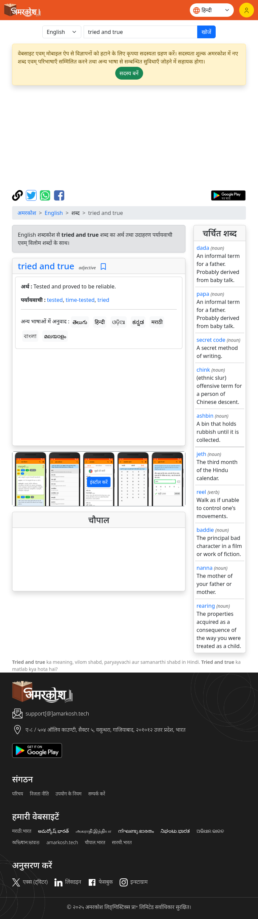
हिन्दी (100, 322)
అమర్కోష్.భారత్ (53, 831)
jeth (201, 454)
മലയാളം (55, 336)
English (54, 213)
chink (203, 369)
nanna (205, 567)
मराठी (157, 322)
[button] (25, 479)
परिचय (17, 793)
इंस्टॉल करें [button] (99, 482)
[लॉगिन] (246, 10)
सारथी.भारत (122, 842)
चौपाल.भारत (95, 842)
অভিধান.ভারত (26, 842)
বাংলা (30, 336)
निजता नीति (39, 793)
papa (203, 293)
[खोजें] (141, 32)
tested (55, 300)
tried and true (46, 266)
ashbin (205, 415)
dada (203, 247)
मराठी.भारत (21, 831)
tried (103, 300)
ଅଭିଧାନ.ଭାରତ (210, 831)
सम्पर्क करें (96, 793)
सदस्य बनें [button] (129, 73)
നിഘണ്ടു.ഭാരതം (136, 831)
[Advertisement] (129, 138)
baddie (205, 530)
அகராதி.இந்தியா (93, 831)
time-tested (80, 300)
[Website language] (212, 10)
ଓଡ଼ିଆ (118, 322)
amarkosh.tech (62, 842)
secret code (211, 339)
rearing (206, 605)
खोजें (206, 32)
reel (201, 492)
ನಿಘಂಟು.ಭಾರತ (175, 831)
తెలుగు (80, 322)
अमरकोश (26, 213)
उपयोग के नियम (68, 793)
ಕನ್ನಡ (138, 322)
